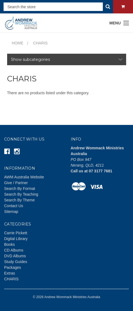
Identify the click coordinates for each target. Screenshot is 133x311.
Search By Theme (19, 200)
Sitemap (11, 211)
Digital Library (16, 238)
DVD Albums (15, 256)
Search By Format (19, 188)
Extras (9, 273)
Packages (12, 267)
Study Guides (15, 261)
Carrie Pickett (15, 233)
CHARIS (11, 279)
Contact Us (13, 206)
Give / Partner (16, 183)
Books (9, 244)
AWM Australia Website (24, 177)
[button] (66, 59)
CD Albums (13, 250)
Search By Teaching (21, 194)
